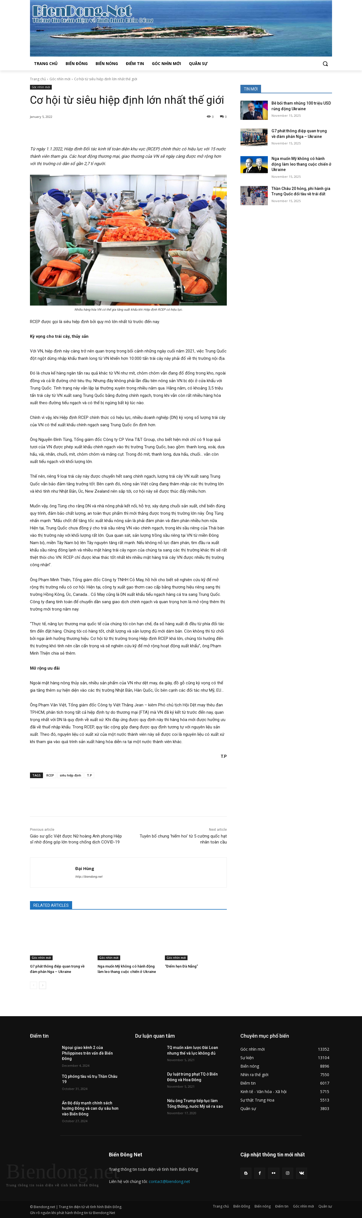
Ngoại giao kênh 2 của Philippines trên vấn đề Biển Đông (87, 1053)
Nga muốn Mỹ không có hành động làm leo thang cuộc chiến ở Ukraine (301, 164)
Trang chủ (38, 79)
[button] (325, 63)
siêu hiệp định (70, 775)
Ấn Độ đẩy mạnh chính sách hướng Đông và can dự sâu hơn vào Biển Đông (90, 1108)
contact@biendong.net (169, 1181)
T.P (89, 775)
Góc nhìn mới (59, 79)
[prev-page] (33, 985)
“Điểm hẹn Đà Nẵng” (181, 966)
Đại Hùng (84, 868)
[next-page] (42, 985)
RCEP (50, 775)
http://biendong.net (88, 877)
